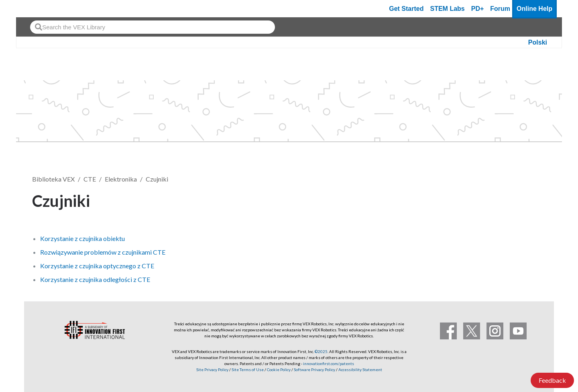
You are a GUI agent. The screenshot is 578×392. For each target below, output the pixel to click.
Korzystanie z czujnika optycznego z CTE (97, 266)
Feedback (552, 380)
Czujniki (157, 179)
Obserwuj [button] (522, 199)
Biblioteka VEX (53, 179)
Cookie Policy (279, 369)
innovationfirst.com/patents (328, 363)
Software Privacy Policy (314, 369)
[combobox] (152, 27)
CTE (89, 179)
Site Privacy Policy (212, 369)
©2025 (321, 351)
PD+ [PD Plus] (477, 8)
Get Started (406, 8)
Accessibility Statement (360, 369)
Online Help (534, 8)
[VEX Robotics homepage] (37, 8)
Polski (537, 42)
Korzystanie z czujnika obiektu (82, 238)
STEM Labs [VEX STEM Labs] (447, 8)
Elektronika (121, 179)
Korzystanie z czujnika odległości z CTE (95, 279)
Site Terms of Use (247, 369)
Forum (500, 8)
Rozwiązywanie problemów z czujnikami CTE (102, 252)
